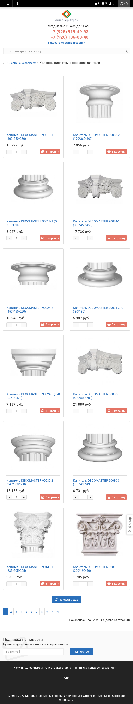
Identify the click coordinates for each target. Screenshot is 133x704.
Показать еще (66, 599)
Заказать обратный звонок (66, 42)
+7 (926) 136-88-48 (70, 37)
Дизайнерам (34, 667)
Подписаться (81, 651)
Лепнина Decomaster (22, 62)
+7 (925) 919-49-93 (70, 31)
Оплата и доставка (58, 667)
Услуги (18, 667)
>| (57, 611)
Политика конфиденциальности (95, 667)
